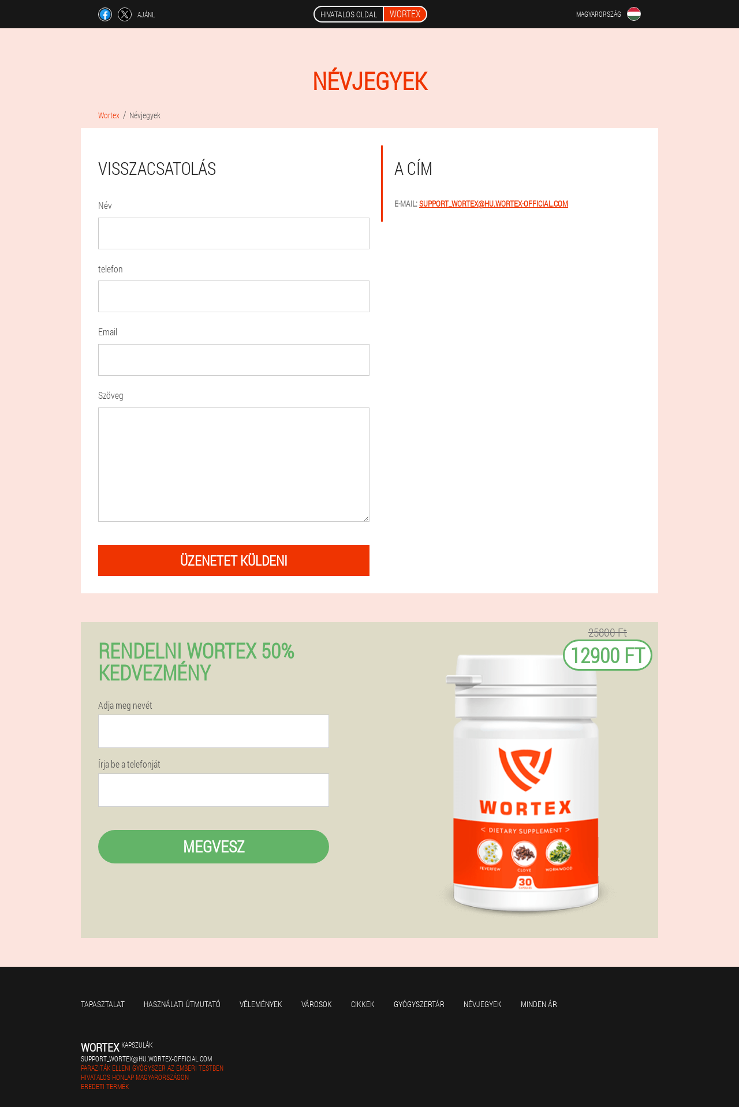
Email (107, 332)
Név (105, 205)
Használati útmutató (182, 1003)
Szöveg (111, 395)
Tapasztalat (103, 1003)
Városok (316, 1003)
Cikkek (363, 1003)
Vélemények (261, 1003)
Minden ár (539, 1003)
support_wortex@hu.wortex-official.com (493, 203)
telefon (110, 269)
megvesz (214, 846)
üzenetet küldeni (234, 560)
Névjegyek (483, 1003)
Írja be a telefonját (129, 764)
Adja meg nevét (125, 705)
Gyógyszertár (419, 1003)
